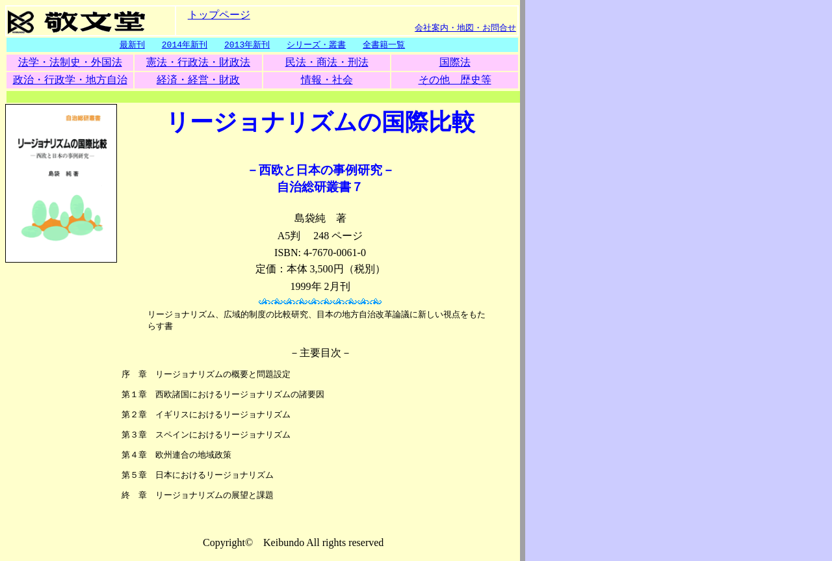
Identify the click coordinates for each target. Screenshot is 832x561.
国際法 (455, 62)
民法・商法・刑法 (327, 62)
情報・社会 (327, 80)
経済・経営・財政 (198, 80)
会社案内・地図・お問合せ (465, 27)
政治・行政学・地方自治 (70, 80)
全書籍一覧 (384, 45)
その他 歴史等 (455, 80)
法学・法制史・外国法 (70, 62)
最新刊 (132, 45)
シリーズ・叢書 (316, 45)
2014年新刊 (184, 45)
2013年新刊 (247, 45)
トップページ (219, 14)
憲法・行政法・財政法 (198, 62)
